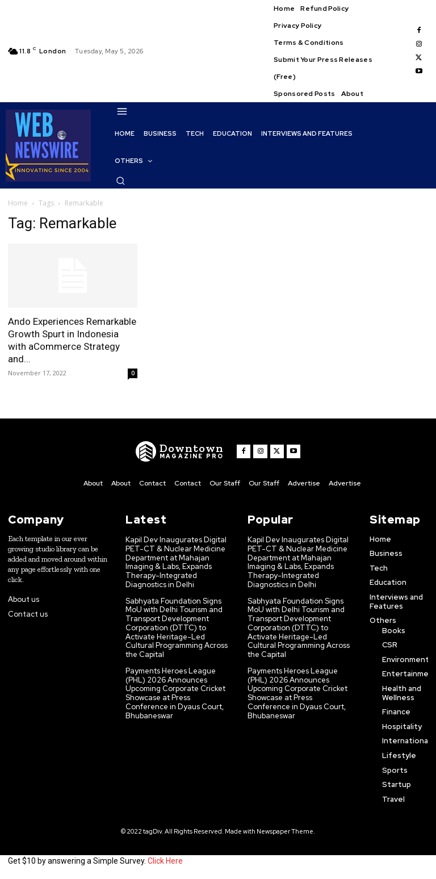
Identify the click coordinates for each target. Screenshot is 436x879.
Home (18, 203)
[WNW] (180, 451)
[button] (120, 180)
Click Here (165, 860)
